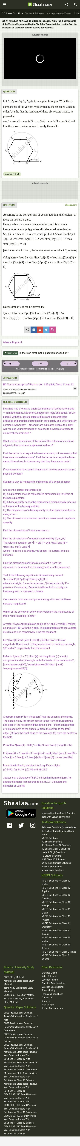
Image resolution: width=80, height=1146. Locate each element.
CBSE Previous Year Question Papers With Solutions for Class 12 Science (21, 1038)
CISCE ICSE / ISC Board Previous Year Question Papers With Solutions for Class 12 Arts (20, 1098)
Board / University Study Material (19, 970)
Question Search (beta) (53, 987)
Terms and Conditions (52, 994)
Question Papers (50, 979)
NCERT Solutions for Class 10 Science (56, 946)
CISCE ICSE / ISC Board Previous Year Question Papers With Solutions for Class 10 (20, 1130)
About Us (46, 1001)
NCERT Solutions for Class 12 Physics (56, 890)
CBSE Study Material (14, 977)
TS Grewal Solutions (51, 856)
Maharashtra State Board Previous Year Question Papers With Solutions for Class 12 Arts (20, 1055)
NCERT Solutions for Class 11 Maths (56, 911)
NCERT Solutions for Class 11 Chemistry (56, 925)
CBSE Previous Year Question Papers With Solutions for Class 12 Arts (21, 1016)
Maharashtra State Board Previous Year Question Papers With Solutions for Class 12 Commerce (20, 1066)
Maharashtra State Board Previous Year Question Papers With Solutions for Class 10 (20, 1087)
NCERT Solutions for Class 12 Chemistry (56, 897)
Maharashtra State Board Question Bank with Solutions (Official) (58, 815)
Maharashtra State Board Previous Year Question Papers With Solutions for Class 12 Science (20, 1077)
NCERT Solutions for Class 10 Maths (56, 939)
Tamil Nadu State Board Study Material (18, 990)
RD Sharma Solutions (52, 841)
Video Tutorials (49, 976)
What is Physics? (12, 342)
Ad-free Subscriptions (52, 1008)
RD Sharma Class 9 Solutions (56, 849)
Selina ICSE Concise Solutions (56, 863)
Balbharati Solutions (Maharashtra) (59, 827)
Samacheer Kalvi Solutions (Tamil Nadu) (58, 833)
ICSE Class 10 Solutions (53, 859)
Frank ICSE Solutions (52, 866)
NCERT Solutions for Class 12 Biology (56, 904)
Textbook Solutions (54, 822)
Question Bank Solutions (54, 983)
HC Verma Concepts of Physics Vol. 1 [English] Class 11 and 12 (38, 384)
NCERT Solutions (50, 838)
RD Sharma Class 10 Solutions (56, 845)
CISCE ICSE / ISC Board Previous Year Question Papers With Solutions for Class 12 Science (20, 1119)
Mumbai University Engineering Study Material (19, 1000)
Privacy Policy (48, 990)
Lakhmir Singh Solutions (53, 852)
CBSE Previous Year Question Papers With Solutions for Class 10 (21, 1047)
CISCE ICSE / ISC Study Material (19, 995)
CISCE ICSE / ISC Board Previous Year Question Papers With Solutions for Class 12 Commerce (20, 1108)
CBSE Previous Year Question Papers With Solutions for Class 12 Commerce (21, 1027)
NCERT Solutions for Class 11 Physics (56, 918)
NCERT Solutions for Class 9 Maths (59, 952)
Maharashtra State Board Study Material (19, 983)
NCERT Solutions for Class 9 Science (55, 957)
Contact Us (47, 997)
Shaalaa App (48, 1004)
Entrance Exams (49, 972)
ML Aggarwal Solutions (53, 870)
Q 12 (40, 364)
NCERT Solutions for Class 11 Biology (56, 932)
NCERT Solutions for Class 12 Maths (56, 882)
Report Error (10, 353)
